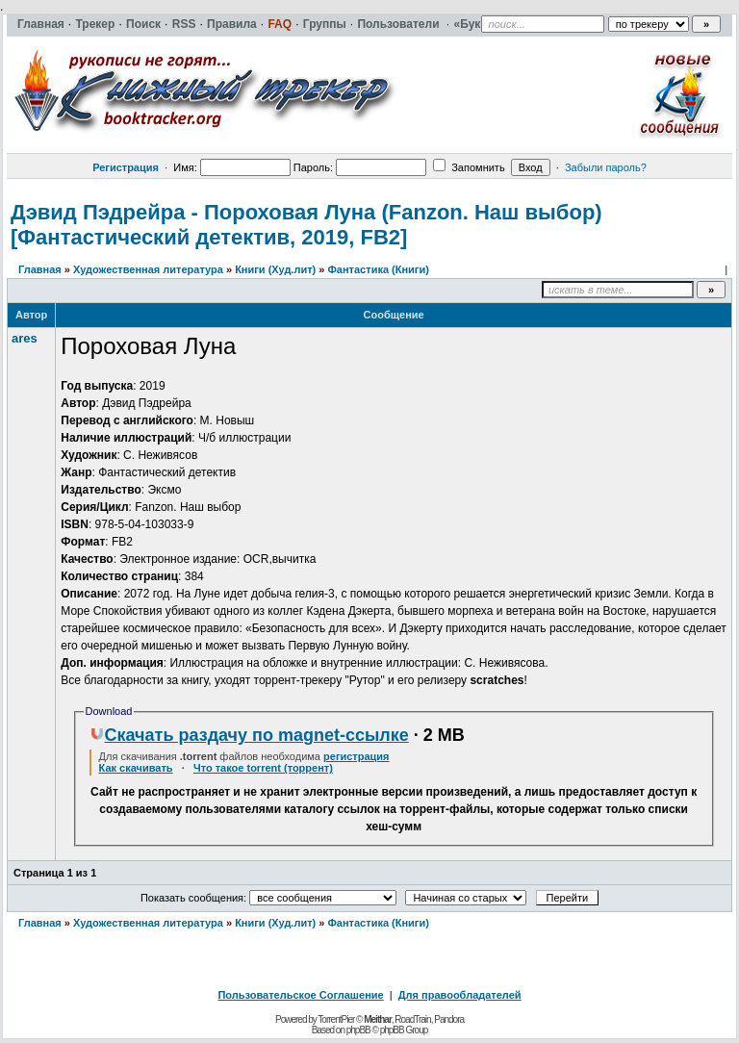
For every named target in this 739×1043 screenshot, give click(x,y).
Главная (40, 269)
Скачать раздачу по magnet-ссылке (249, 735)
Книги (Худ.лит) (275, 269)
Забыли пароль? (606, 167)
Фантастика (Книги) (377, 269)
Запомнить (468, 167)
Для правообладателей (460, 995)
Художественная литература (148, 269)
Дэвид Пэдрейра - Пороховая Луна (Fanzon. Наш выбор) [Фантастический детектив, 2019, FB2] (306, 224)
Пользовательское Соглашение (300, 995)
